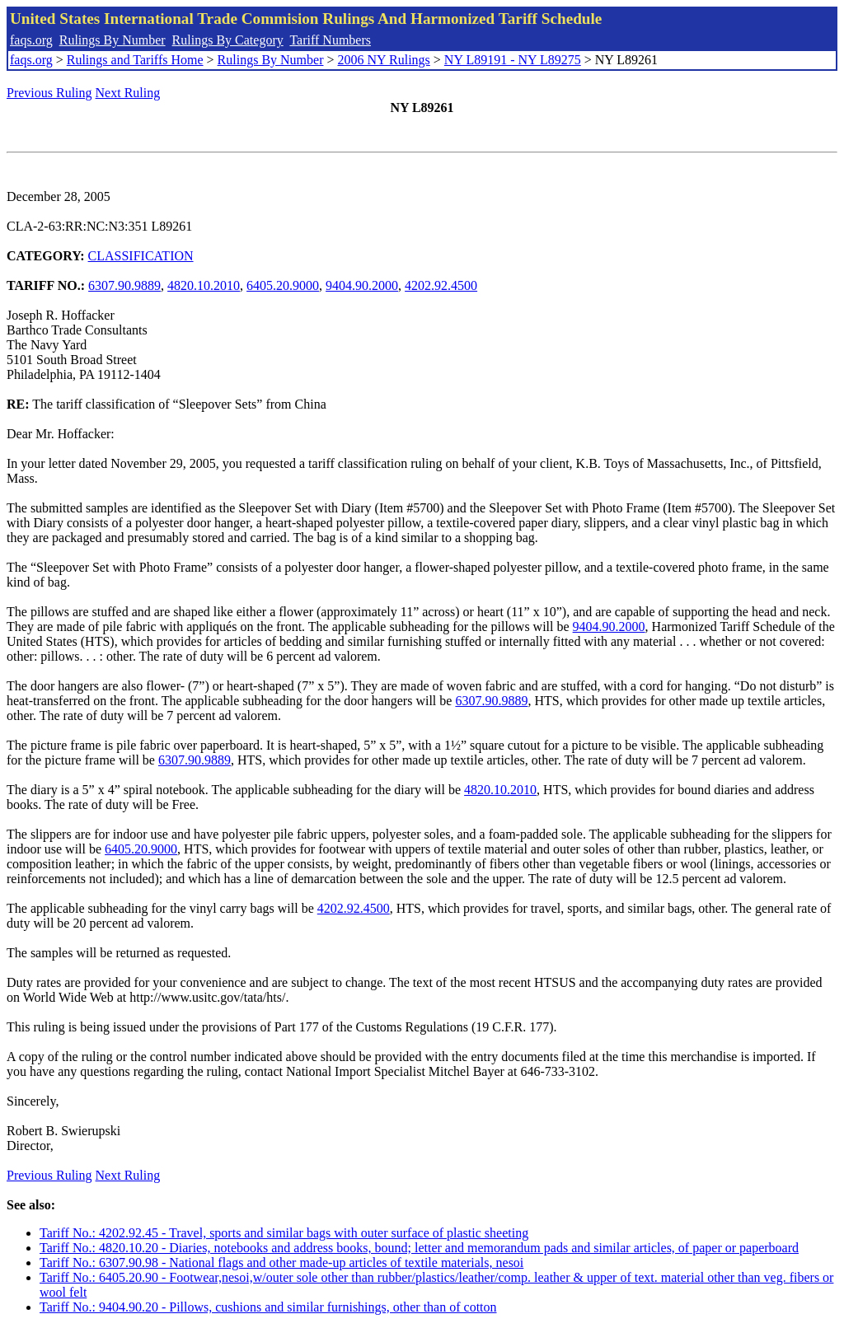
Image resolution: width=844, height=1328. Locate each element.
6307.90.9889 (124, 285)
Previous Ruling (49, 93)
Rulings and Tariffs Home (135, 60)
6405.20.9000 (282, 285)
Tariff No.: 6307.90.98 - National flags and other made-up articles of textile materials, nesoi (281, 1263)
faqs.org (31, 40)
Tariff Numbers (330, 40)
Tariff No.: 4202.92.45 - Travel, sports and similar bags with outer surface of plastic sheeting (284, 1233)
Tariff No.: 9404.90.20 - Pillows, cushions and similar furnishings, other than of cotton (268, 1307)
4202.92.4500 (441, 285)
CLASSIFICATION (141, 256)
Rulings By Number (112, 40)
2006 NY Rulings (384, 60)
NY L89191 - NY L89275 (512, 60)
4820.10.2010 (203, 285)
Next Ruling (128, 93)
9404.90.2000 (362, 285)
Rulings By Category (228, 40)
